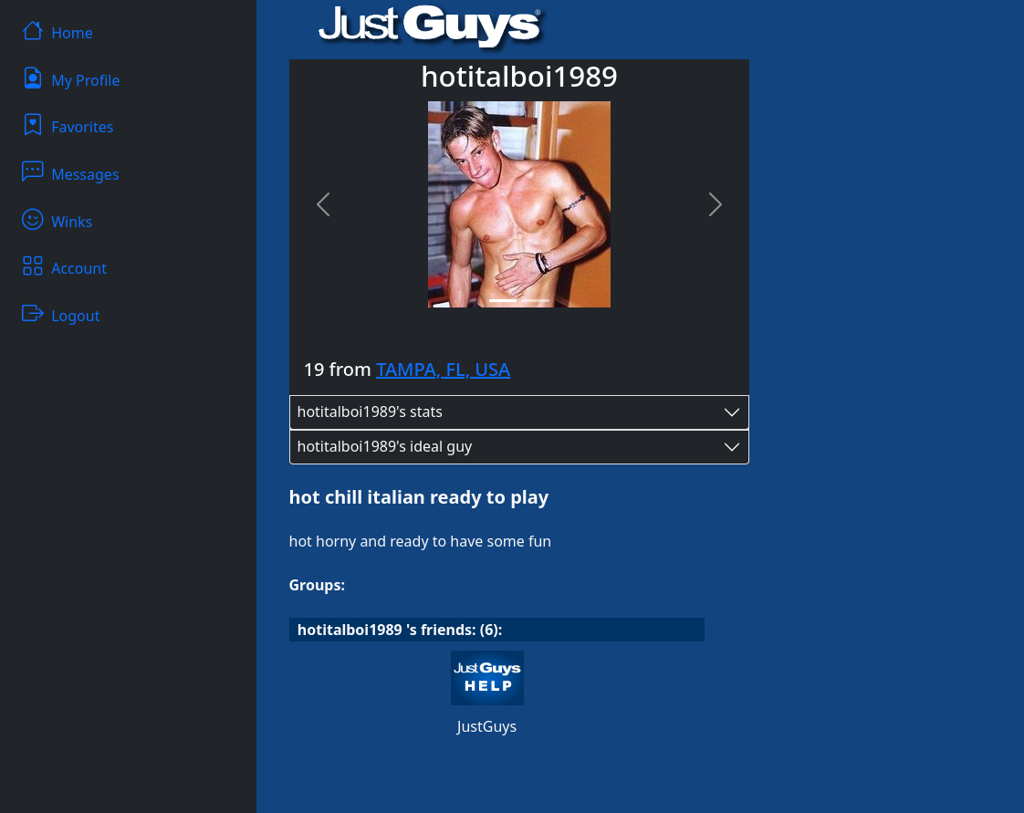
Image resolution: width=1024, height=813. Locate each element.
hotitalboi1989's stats (370, 411)
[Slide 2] (535, 300)
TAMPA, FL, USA (443, 369)
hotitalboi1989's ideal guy (385, 446)
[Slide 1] (503, 300)
